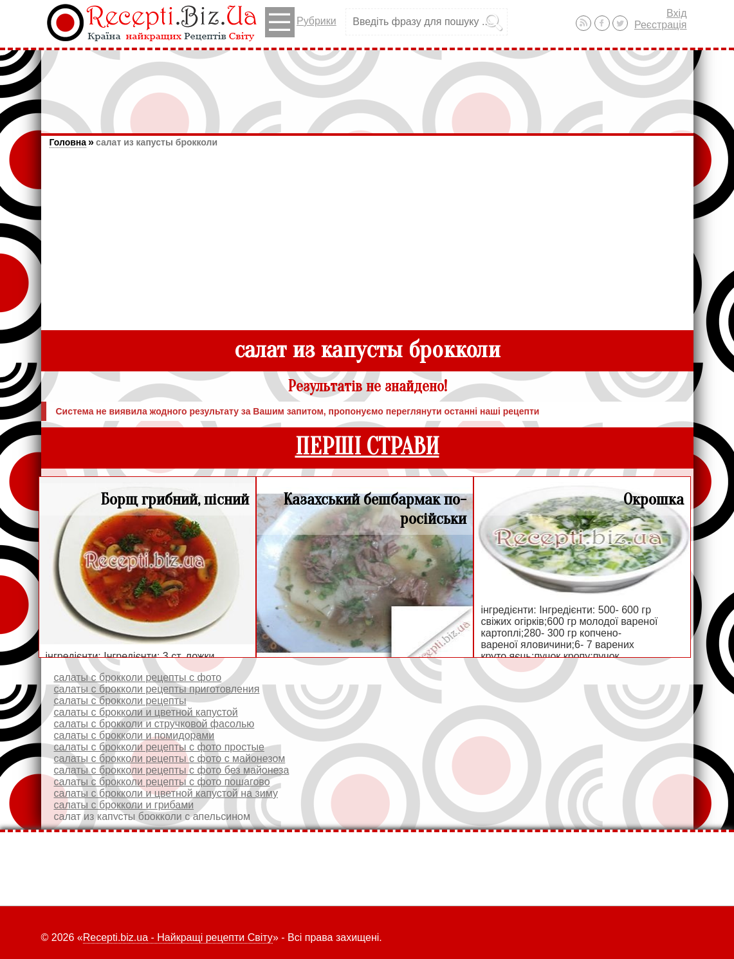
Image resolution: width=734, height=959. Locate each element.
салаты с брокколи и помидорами (134, 735)
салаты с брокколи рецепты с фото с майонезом (170, 758)
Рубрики (300, 22)
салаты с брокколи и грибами (124, 804)
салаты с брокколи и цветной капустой (146, 712)
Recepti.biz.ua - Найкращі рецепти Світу (178, 937)
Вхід (676, 13)
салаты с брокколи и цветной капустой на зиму (166, 793)
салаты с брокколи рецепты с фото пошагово (162, 781)
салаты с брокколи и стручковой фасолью (154, 723)
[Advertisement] (367, 86)
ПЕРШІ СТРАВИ (367, 447)
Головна (68, 142)
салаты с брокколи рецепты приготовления (157, 689)
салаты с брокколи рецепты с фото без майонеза (171, 770)
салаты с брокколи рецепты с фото (138, 677)
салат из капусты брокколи (156, 142)
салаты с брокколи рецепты (120, 700)
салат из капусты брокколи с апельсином (152, 816)
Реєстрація (660, 24)
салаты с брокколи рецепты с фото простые (159, 746)
